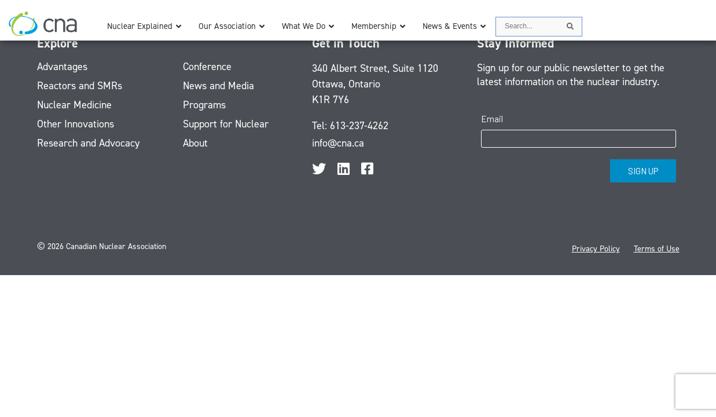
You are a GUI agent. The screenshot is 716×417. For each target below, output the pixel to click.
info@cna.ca (338, 143)
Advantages (62, 66)
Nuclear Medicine (74, 105)
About (195, 143)
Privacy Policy (596, 248)
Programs (204, 105)
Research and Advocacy (88, 143)
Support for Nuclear (226, 124)
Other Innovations (75, 124)
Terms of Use (657, 248)
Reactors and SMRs (79, 86)
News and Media (218, 86)
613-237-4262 (359, 126)
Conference (207, 66)
